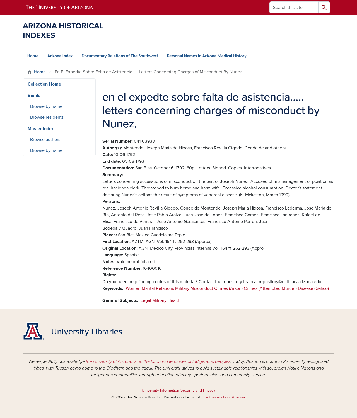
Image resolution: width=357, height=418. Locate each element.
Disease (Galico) (313, 288)
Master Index (41, 129)
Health (174, 300)
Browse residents (47, 117)
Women (133, 288)
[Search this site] (294, 7)
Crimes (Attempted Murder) (270, 288)
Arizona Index (60, 56)
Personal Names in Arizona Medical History (207, 56)
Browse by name (46, 106)
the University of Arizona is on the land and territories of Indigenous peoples (158, 361)
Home (32, 56)
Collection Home (44, 84)
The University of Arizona (223, 397)
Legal (146, 300)
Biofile (34, 95)
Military (159, 300)
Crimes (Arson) (228, 288)
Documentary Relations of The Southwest (119, 56)
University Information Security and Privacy (178, 390)
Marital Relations (158, 288)
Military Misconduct (194, 288)
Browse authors (45, 139)
